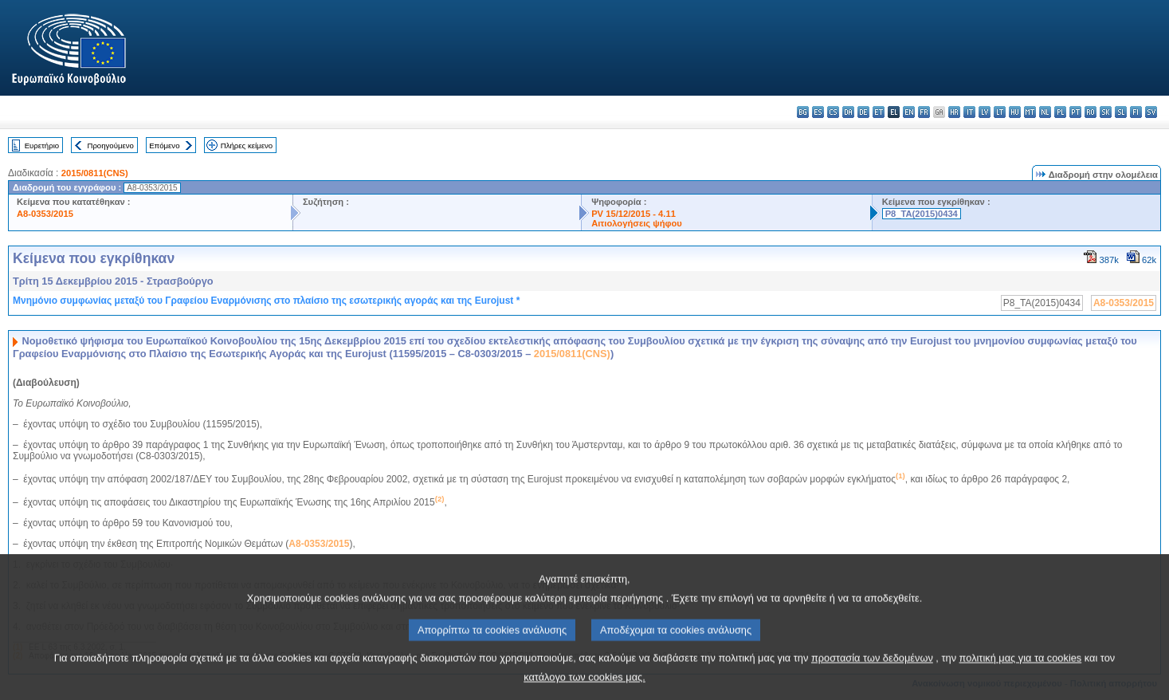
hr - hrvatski (954, 112)
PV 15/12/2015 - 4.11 (633, 213)
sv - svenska (1151, 112)
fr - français (924, 112)
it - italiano (969, 112)
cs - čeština (833, 112)
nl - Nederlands (1045, 112)
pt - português (1075, 112)
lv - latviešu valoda (985, 112)
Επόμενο (164, 145)
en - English (909, 112)
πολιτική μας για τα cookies (1020, 673)
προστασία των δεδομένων (872, 673)
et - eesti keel (879, 112)
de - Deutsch (863, 112)
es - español (818, 112)
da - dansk (848, 112)
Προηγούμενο (110, 145)
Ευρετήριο (42, 145)
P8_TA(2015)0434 (921, 213)
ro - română (1090, 112)
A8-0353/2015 (45, 213)
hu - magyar (1015, 112)
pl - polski (1060, 112)
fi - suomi (1136, 112)
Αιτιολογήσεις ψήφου (636, 223)
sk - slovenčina (1106, 112)
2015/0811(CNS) (94, 173)
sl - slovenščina (1121, 112)
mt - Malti (1030, 112)
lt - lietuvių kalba (1000, 112)
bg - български (803, 112)
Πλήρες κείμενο (247, 145)
